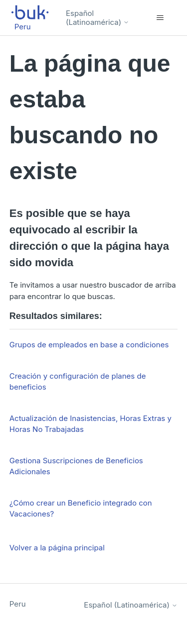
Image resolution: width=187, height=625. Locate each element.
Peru (17, 604)
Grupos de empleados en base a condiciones (89, 344)
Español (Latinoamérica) (97, 17)
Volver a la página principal (57, 547)
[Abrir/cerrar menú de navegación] (160, 18)
